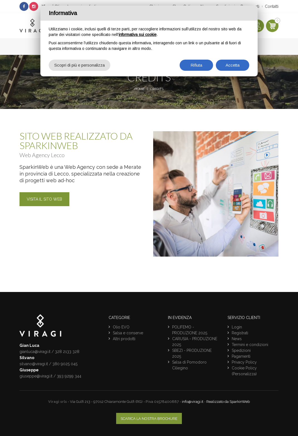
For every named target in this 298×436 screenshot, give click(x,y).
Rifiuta (196, 65)
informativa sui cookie (138, 34)
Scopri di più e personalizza (79, 65)
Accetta (233, 65)
